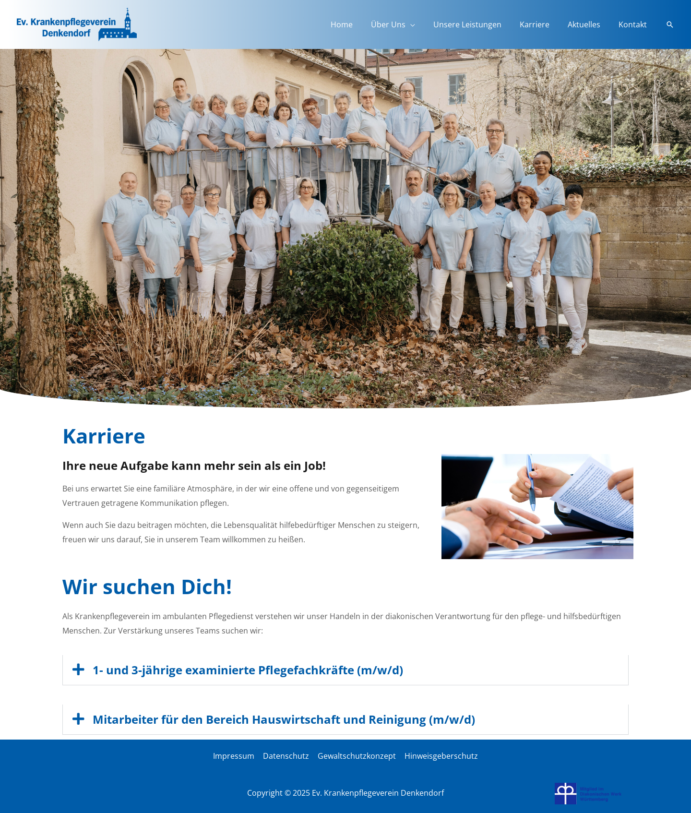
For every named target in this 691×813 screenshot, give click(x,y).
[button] (670, 24)
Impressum (235, 755)
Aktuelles (588, 24)
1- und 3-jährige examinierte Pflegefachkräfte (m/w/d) (248, 670)
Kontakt (634, 24)
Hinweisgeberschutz (440, 755)
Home (357, 24)
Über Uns (401, 24)
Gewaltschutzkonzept (356, 755)
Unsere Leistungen (477, 24)
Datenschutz (286, 755)
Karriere (542, 24)
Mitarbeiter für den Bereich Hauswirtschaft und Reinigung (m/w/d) (284, 719)
